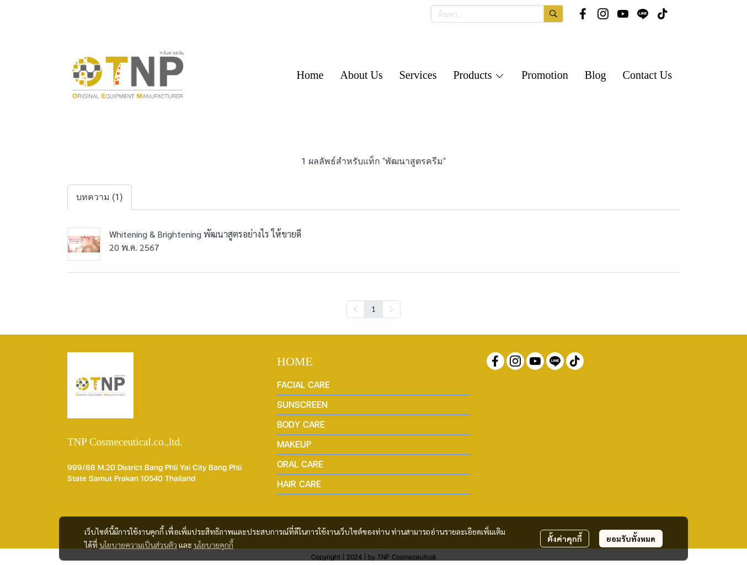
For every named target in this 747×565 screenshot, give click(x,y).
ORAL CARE (300, 464)
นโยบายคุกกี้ (213, 545)
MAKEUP (294, 444)
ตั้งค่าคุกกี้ (564, 539)
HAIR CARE (299, 483)
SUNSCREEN (302, 404)
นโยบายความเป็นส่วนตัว (138, 545)
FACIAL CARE (303, 384)
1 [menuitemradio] (373, 309)
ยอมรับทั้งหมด (630, 539)
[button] (497, 13)
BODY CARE (301, 424)
